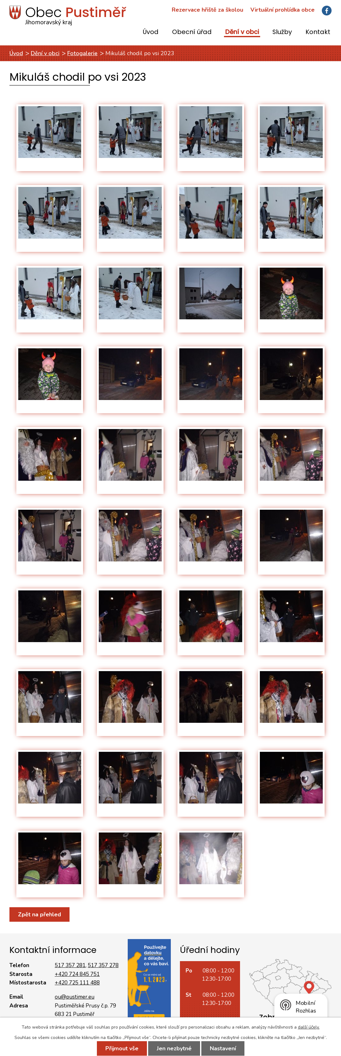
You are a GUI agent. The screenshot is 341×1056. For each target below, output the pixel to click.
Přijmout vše (121, 1048)
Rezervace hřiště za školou (207, 10)
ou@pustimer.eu (74, 997)
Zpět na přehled (39, 914)
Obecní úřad (192, 32)
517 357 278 (103, 965)
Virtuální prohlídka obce (282, 10)
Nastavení (223, 1048)
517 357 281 (70, 965)
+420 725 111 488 (77, 982)
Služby (282, 32)
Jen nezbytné (174, 1048)
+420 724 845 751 (77, 974)
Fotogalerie (82, 53)
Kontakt (317, 32)
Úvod (151, 32)
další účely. (309, 1027)
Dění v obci (242, 32)
